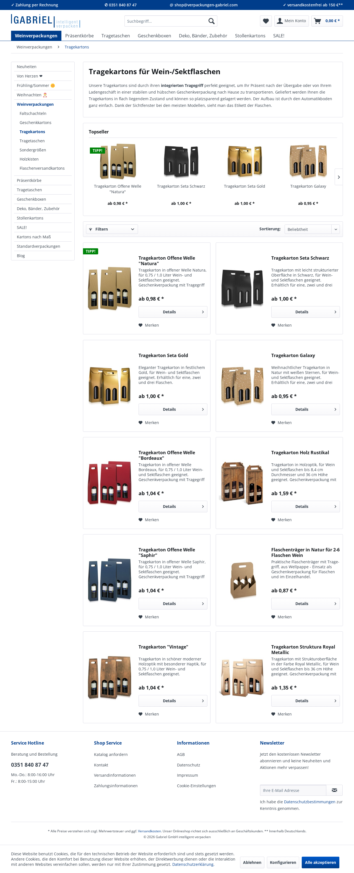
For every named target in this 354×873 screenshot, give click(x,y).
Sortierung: (270, 228)
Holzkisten (29, 159)
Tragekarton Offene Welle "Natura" (117, 189)
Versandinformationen (115, 775)
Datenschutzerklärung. (193, 864)
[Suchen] (211, 21)
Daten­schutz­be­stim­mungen (309, 801)
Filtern (98, 229)
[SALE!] (278, 36)
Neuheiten (27, 66)
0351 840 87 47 (30, 764)
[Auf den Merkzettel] (149, 325)
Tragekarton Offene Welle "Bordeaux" (167, 455)
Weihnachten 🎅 (32, 94)
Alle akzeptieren (320, 862)
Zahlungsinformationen (116, 785)
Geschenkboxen (31, 199)
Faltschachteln (33, 113)
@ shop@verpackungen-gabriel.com (204, 4)
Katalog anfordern (111, 754)
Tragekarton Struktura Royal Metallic (303, 649)
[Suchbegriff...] (170, 21)
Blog (21, 255)
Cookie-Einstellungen (196, 785)
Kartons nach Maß (34, 236)
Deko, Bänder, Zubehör (38, 208)
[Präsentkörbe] (79, 36)
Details (183, 311)
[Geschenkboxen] (154, 36)
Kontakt (101, 765)
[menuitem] (170, 21)
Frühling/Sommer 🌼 (36, 85)
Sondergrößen (33, 150)
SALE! (22, 227)
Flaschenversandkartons (42, 168)
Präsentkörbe (29, 180)
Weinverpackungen (35, 104)
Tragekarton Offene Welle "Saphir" (167, 552)
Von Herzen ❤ (30, 76)
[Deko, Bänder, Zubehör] (203, 36)
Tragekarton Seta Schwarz (181, 186)
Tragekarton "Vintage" (163, 647)
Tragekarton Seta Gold (244, 186)
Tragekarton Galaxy (308, 186)
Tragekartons (32, 131)
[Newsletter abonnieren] (334, 790)
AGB (181, 754)
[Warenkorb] (327, 21)
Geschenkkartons (35, 122)
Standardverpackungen (38, 246)
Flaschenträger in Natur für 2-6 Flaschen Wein (305, 552)
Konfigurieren (283, 862)
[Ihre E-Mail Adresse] (293, 790)
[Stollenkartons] (250, 36)
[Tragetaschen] (116, 36)
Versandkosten (149, 831)
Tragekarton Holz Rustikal (300, 453)
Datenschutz (188, 765)
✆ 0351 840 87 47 (121, 4)
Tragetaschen (32, 140)
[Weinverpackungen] (36, 36)
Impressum (187, 775)
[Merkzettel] (266, 21)
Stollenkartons (30, 218)
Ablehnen (252, 862)
